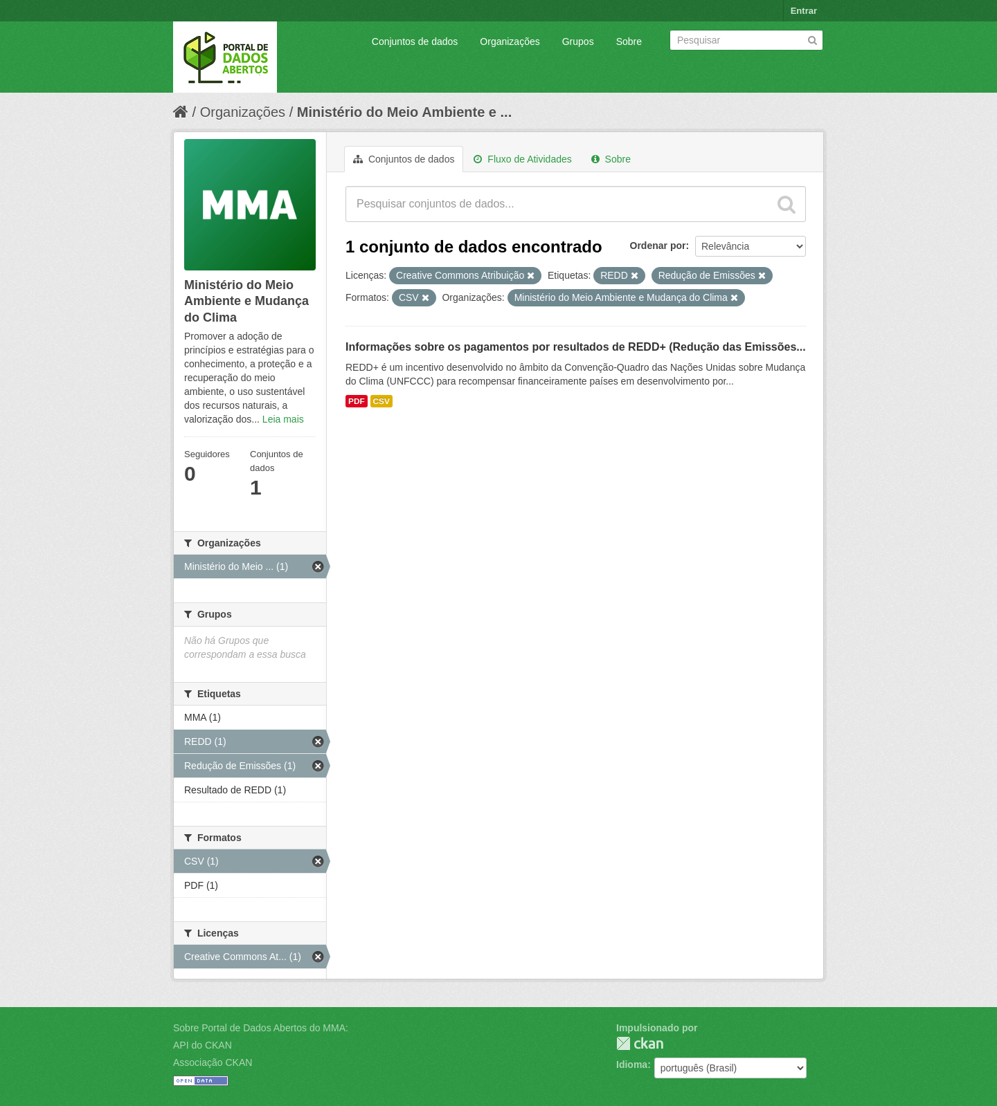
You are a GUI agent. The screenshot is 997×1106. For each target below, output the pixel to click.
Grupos (578, 41)
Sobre (629, 41)
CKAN (639, 1043)
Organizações (509, 41)
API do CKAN (202, 1045)
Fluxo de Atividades (522, 159)
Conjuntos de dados (415, 41)
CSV (381, 401)
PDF (356, 401)
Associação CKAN (212, 1062)
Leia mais (283, 419)
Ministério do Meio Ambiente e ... (404, 112)
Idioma (631, 1064)
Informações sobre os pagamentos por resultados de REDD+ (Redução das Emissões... (575, 347)
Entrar (804, 11)
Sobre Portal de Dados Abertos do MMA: (260, 1027)
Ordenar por (658, 245)
